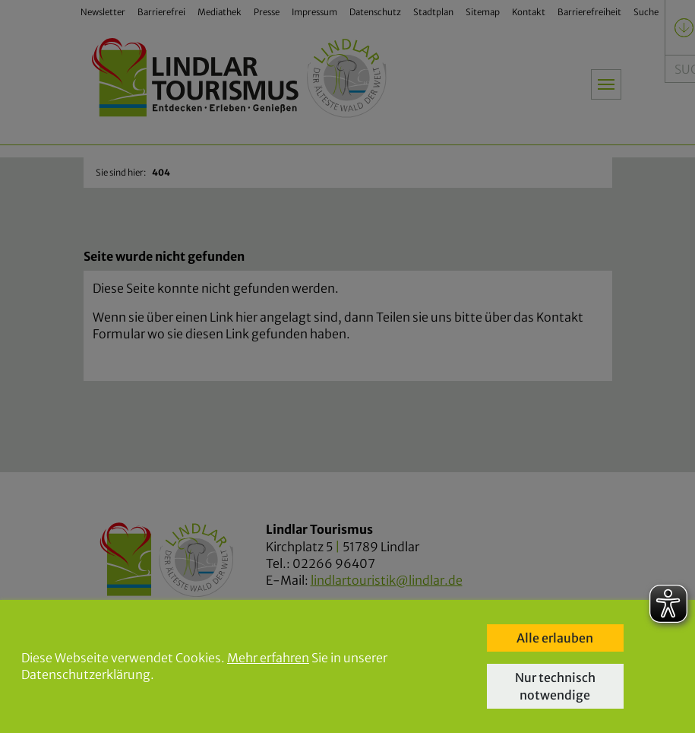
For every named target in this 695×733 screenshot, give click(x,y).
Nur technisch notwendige (555, 686)
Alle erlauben (555, 638)
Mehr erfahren (268, 657)
